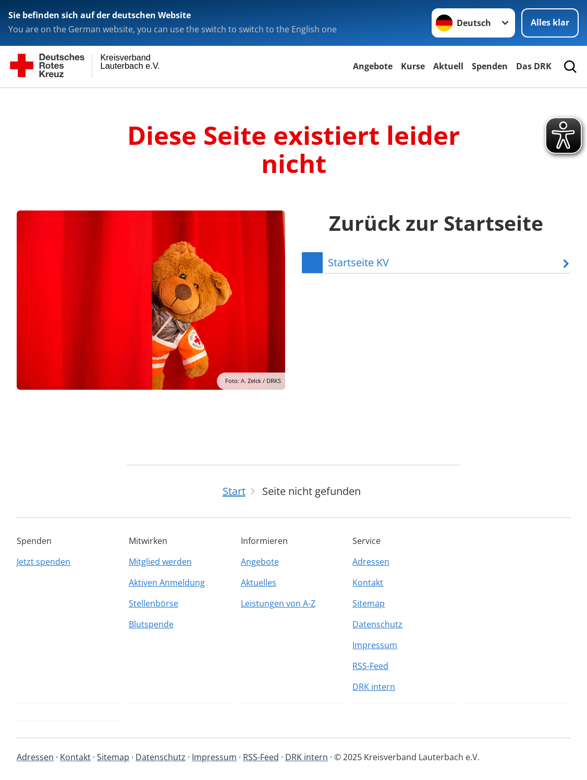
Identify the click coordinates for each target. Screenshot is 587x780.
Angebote (373, 66)
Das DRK (534, 66)
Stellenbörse (153, 603)
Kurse (413, 66)
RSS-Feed (370, 666)
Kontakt (367, 582)
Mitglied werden (160, 561)
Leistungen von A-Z (278, 603)
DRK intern (373, 686)
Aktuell (448, 66)
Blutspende (151, 624)
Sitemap (368, 603)
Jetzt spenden (43, 561)
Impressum (374, 645)
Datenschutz (377, 624)
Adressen (370, 561)
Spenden (490, 66)
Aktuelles (258, 582)
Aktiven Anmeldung (167, 582)
